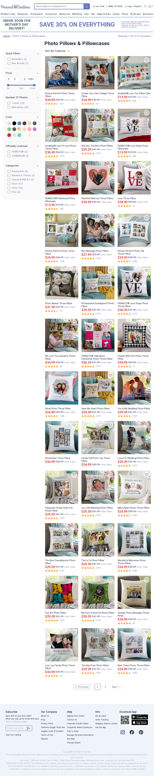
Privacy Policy (47, 723)
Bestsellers (19, 59)
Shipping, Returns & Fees (106, 723)
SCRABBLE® (20, 156)
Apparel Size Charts (75, 716)
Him (86, 14)
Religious (22, 14)
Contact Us (72, 720)
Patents (44, 739)
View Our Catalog (13, 735)
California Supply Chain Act (53, 727)
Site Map (71, 739)
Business (148, 14)
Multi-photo (20, 107)
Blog (43, 720)
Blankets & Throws (23, 175)
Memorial (64, 14)
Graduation (36, 14)
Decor (17, 183)
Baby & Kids (104, 14)
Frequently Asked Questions (79, 727)
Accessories (20, 171)
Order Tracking (102, 720)
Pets (16, 192)
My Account (100, 716)
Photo (125, 14)
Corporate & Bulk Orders (77, 723)
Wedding (77, 14)
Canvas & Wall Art (23, 179)
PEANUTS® (19, 151)
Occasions (51, 14)
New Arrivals (20, 63)
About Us (45, 716)
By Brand (136, 14)
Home (116, 14)
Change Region (74, 743)
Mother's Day (8, 14)
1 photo (18, 103)
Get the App (100, 727)
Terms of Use (47, 735)
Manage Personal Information (80, 735)
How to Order (73, 731)
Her (93, 14)
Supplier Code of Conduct (52, 731)
